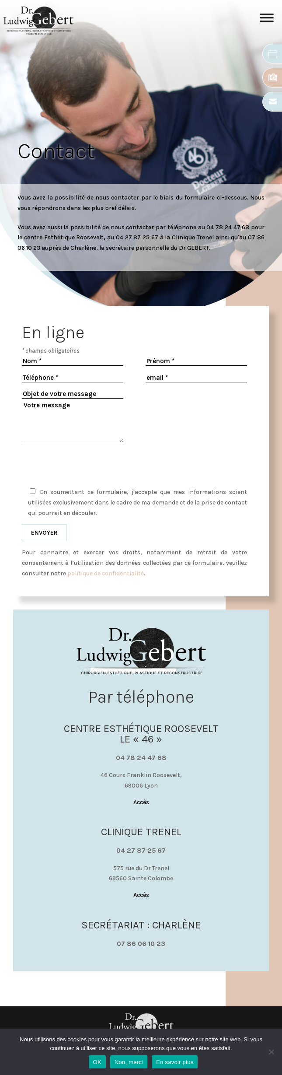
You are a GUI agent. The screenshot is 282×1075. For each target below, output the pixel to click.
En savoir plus (174, 1062)
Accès (141, 802)
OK (97, 1062)
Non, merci (129, 1062)
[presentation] (134, 464)
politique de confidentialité (105, 573)
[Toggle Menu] (267, 21)
